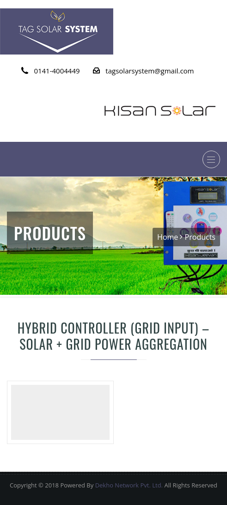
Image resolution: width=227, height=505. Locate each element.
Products (200, 237)
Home (167, 237)
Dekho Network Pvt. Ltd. (129, 485)
